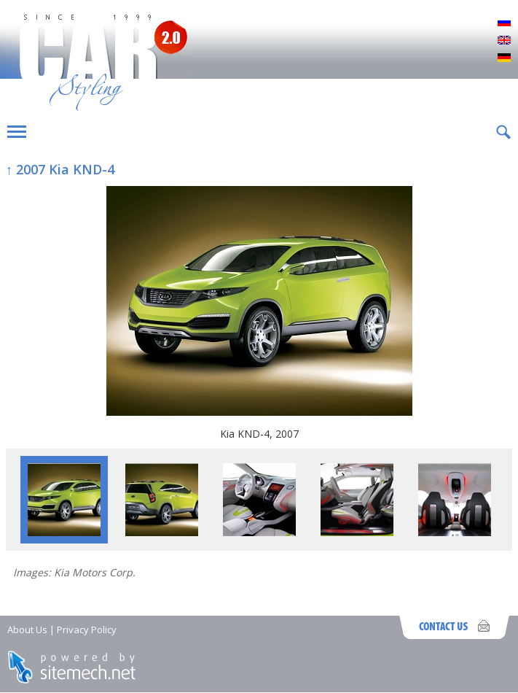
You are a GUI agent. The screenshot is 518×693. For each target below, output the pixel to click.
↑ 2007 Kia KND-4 (60, 169)
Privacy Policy (87, 629)
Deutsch (504, 58)
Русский (504, 23)
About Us (27, 629)
